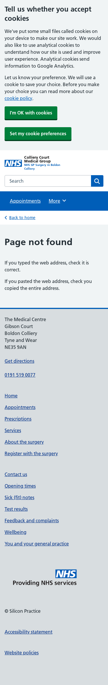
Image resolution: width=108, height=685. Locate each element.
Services (13, 430)
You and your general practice (37, 544)
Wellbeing (15, 532)
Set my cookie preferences (38, 133)
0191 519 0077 (20, 375)
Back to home (22, 217)
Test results (16, 509)
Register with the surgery (31, 453)
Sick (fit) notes (19, 497)
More (58, 200)
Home (11, 396)
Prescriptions (18, 419)
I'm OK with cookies (31, 113)
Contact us (16, 474)
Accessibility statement (28, 632)
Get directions (19, 361)
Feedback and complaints (32, 520)
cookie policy (18, 98)
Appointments (25, 201)
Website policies (22, 653)
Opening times (20, 486)
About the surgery (24, 442)
